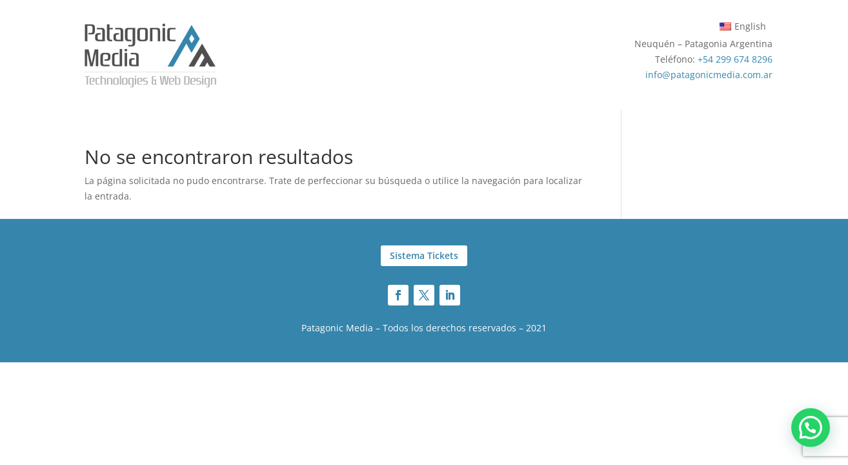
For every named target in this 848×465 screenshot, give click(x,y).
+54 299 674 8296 (735, 59)
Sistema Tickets (424, 255)
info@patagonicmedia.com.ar (708, 74)
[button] (810, 427)
